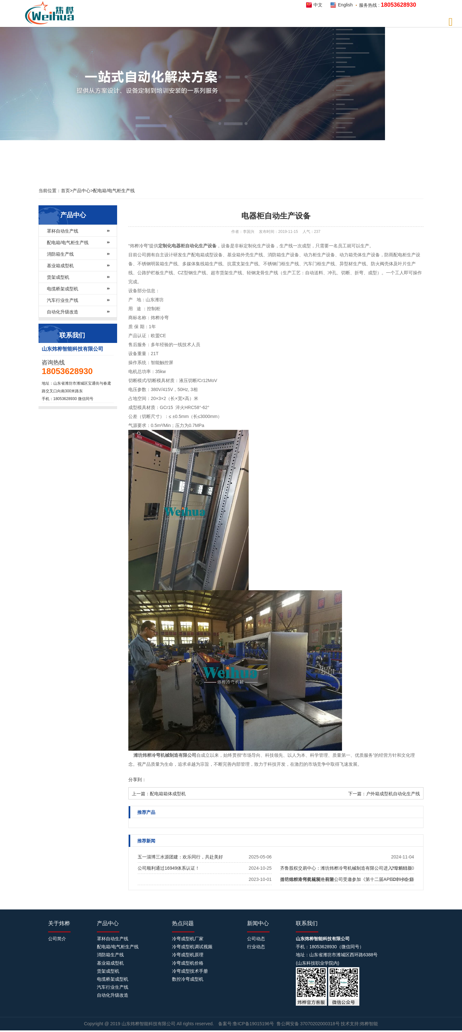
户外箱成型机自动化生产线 (393, 793)
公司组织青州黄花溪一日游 (307, 879)
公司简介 (57, 938)
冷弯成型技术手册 (190, 971)
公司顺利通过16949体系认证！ (169, 868)
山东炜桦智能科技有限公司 (149, 1023)
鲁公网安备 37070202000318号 (308, 1023)
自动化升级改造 (62, 311)
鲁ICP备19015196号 (253, 1023)
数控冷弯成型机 (187, 979)
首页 (65, 190)
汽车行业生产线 (62, 300)
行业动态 (256, 946)
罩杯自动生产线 (62, 231)
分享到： (137, 779)
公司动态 (256, 938)
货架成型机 (58, 277)
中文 (317, 4)
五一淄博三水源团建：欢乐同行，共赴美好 (180, 856)
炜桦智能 (51, 13)
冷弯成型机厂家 (187, 938)
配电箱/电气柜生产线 (114, 190)
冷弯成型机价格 (187, 963)
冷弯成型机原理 (187, 954)
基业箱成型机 (60, 265)
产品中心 (81, 190)
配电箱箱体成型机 (168, 793)
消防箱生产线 (60, 254)
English (345, 4)
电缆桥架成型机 (62, 288)
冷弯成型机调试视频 (192, 946)
